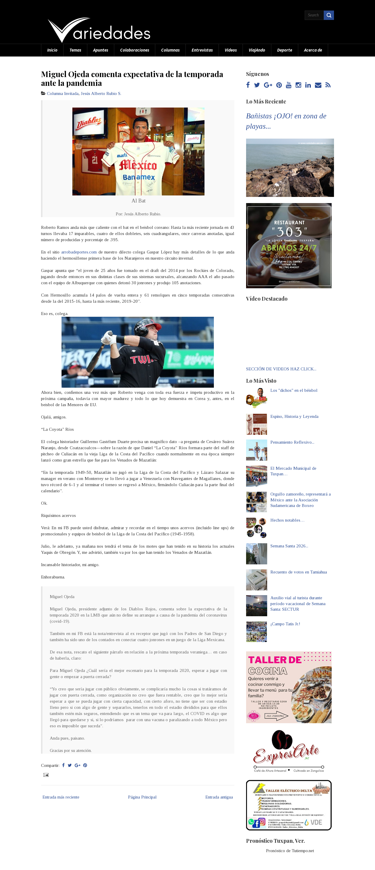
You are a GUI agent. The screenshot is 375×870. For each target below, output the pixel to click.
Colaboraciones (134, 50)
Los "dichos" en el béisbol (294, 390)
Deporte (284, 50)
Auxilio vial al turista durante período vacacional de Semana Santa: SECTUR (297, 603)
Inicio (52, 50)
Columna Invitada (63, 93)
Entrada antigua (219, 797)
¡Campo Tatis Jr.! (285, 624)
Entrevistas (202, 50)
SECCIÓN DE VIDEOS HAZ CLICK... (281, 369)
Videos (231, 50)
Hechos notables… (287, 520)
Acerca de (313, 50)
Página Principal (142, 797)
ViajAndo (257, 50)
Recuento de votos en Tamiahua (298, 572)
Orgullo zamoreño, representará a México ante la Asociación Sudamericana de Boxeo (300, 500)
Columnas (170, 50)
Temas (75, 50)
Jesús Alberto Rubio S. (101, 93)
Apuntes (100, 50)
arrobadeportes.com (79, 252)
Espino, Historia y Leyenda (294, 416)
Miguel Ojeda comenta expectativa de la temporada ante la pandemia (132, 78)
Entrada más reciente (60, 797)
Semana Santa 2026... (289, 546)
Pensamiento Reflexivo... (292, 442)
